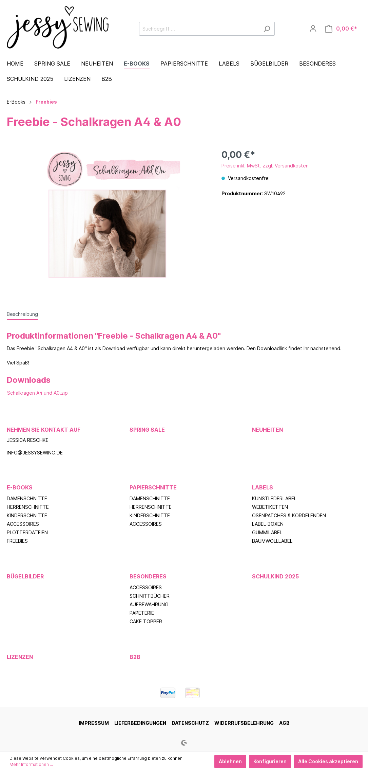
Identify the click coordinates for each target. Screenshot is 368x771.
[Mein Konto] (313, 28)
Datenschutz (190, 723)
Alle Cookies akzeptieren (328, 761)
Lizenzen (20, 656)
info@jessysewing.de (35, 452)
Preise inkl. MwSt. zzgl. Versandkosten (265, 165)
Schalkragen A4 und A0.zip (37, 393)
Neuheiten (267, 429)
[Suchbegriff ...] (199, 29)
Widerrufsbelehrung (244, 723)
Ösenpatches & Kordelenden (289, 515)
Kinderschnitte (27, 515)
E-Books (20, 487)
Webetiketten (270, 507)
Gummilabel (267, 532)
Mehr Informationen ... (31, 764)
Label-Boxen (268, 524)
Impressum (94, 723)
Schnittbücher (150, 596)
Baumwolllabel (272, 541)
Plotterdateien (27, 532)
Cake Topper (146, 621)
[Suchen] (267, 29)
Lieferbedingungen (140, 723)
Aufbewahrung (149, 604)
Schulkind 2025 (275, 576)
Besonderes (148, 576)
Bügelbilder (25, 576)
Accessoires (23, 524)
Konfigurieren (270, 761)
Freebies (17, 541)
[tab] (22, 314)
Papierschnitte (153, 487)
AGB (284, 723)
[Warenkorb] (341, 28)
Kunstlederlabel (274, 498)
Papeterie (142, 613)
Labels (262, 487)
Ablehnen (230, 761)
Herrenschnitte (28, 507)
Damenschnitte (27, 498)
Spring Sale (147, 429)
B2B (135, 656)
